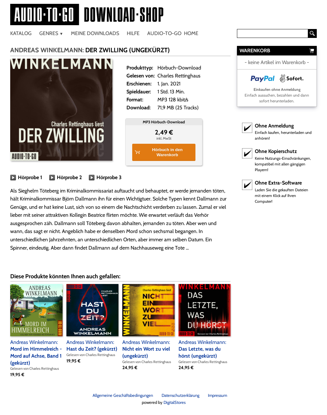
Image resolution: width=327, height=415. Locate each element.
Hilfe (133, 33)
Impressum (217, 395)
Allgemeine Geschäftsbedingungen (123, 395)
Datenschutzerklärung (180, 395)
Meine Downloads (95, 33)
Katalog (21, 33)
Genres (51, 33)
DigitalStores (175, 402)
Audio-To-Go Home (172, 33)
